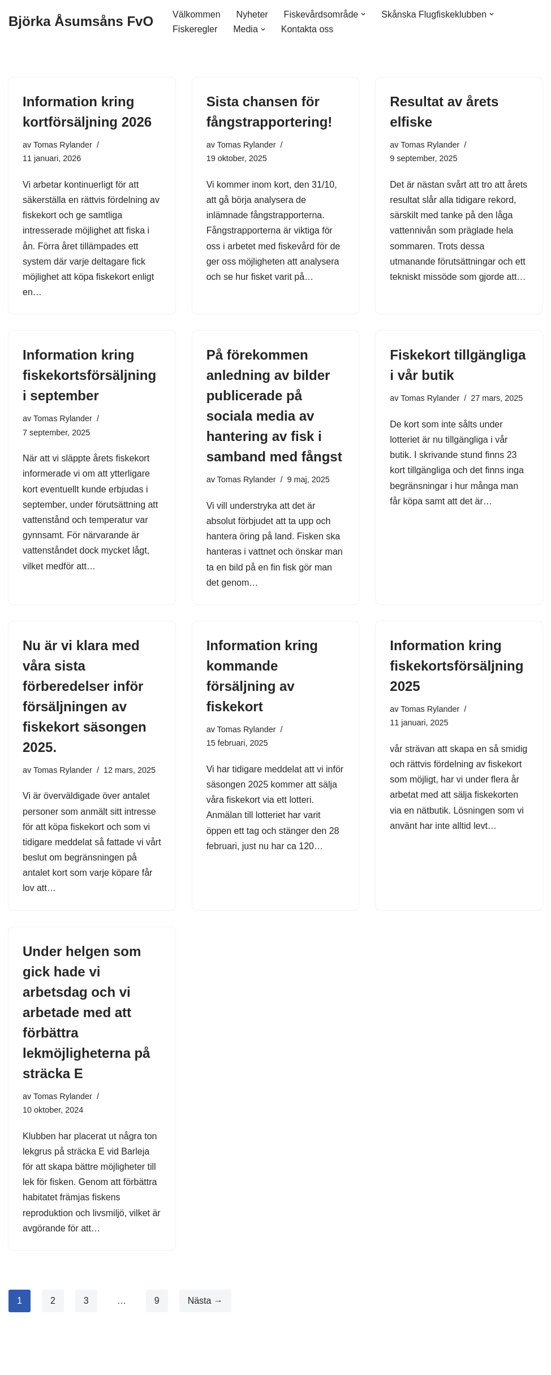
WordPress (102, 1360)
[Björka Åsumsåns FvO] (80, 21)
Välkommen (196, 14)
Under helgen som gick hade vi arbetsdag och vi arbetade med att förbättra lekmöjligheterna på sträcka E (86, 1012)
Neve (18, 1360)
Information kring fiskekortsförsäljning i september (89, 375)
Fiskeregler (195, 29)
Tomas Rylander (62, 144)
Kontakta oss (307, 29)
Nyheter (252, 14)
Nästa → (205, 1300)
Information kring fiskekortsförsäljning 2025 (456, 666)
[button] (363, 14)
